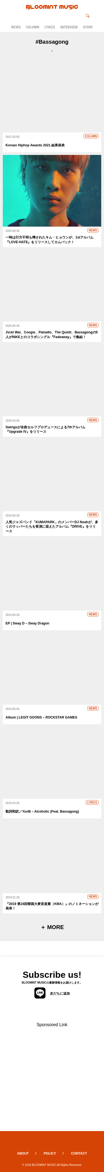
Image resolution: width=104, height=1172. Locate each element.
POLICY (50, 1153)
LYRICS (92, 802)
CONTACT (79, 1153)
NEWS (93, 230)
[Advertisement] (52, 1079)
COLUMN (91, 136)
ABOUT (23, 1153)
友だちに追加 (52, 993)
